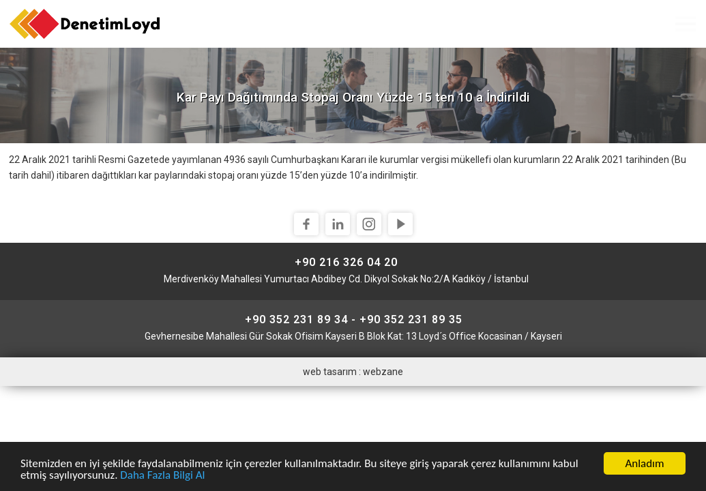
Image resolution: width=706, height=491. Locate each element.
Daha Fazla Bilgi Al (162, 476)
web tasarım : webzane (353, 371)
